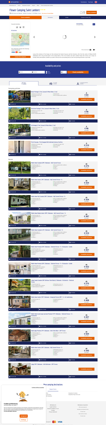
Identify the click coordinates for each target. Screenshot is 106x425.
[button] (20, 37)
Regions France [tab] (53, 389)
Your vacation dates (23, 69)
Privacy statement (53, 412)
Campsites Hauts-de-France (45, 394)
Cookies (53, 410)
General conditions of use (53, 408)
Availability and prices (86, 99)
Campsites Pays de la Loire (74, 394)
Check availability (91, 12)
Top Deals (90, 2)
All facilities (14, 30)
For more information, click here (10, 411)
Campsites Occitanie (72, 393)
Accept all (24, 416)
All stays (23, 83)
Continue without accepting (38, 387)
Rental (49, 73)
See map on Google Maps (47, 13)
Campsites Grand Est (43, 393)
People (62, 69)
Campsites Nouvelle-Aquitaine (45, 396)
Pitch (49, 71)
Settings (23, 420)
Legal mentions (53, 407)
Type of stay (49, 69)
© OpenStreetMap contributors (18, 45)
